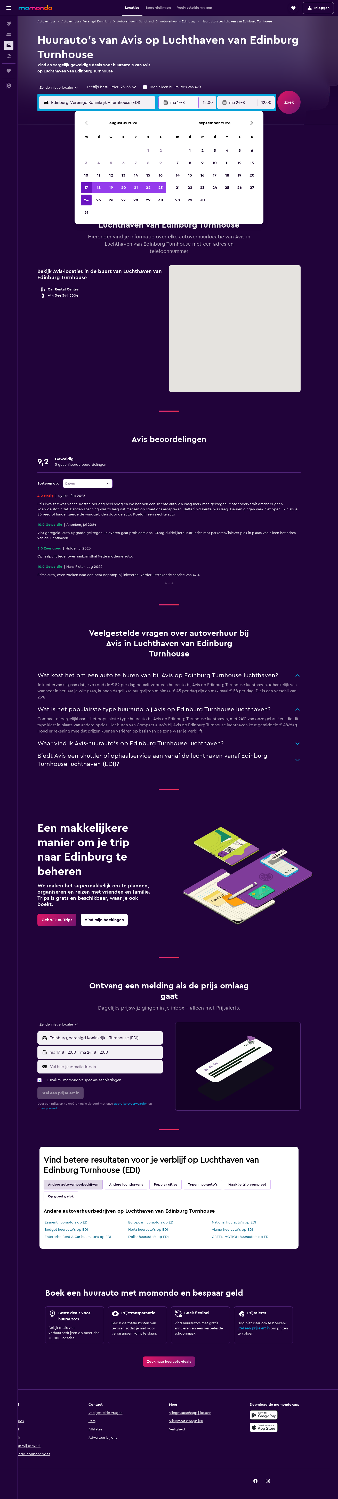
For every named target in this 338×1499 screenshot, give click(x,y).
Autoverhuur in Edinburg (186, 21)
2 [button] (160, 150)
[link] (65, 920)
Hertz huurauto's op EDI (157, 1229)
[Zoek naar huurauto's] (8, 45)
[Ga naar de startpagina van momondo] (35, 7)
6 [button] (123, 163)
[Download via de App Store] (272, 1427)
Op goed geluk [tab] (70, 1196)
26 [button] (111, 200)
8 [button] (148, 163)
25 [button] (98, 200)
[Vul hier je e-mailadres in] (114, 1066)
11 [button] (98, 175)
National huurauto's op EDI (243, 1222)
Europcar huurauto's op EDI (160, 1222)
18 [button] (99, 188)
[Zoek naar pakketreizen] (8, 56)
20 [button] (123, 188)
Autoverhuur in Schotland (144, 21)
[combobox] (66, 87)
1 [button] (148, 150)
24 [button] (86, 200)
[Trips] (8, 71)
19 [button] (111, 188)
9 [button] (160, 163)
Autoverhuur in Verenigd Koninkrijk (95, 21)
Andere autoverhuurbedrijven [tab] (82, 1184)
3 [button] (86, 163)
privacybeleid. (56, 1108)
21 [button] (136, 188)
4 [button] (99, 163)
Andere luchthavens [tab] (135, 1184)
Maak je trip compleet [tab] (256, 1184)
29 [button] (148, 200)
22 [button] (148, 188)
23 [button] (160, 188)
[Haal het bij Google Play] (272, 1415)
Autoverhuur (55, 21)
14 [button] (136, 175)
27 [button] (123, 200)
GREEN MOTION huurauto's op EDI (249, 1237)
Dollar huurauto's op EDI (157, 1237)
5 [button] (111, 163)
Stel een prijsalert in (262, 1328)
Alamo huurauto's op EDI (241, 1229)
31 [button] (86, 212)
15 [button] (148, 175)
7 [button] (136, 163)
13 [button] (123, 175)
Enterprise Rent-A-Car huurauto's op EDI (87, 1237)
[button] (8, 8)
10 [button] (86, 175)
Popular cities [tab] (174, 1184)
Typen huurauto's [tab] (212, 1184)
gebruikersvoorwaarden (140, 1103)
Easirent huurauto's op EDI (76, 1222)
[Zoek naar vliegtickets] (8, 24)
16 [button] (161, 175)
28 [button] (135, 200)
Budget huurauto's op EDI (75, 1229)
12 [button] (111, 175)
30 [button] (160, 200)
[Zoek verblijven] (8, 34)
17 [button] (86, 188)
